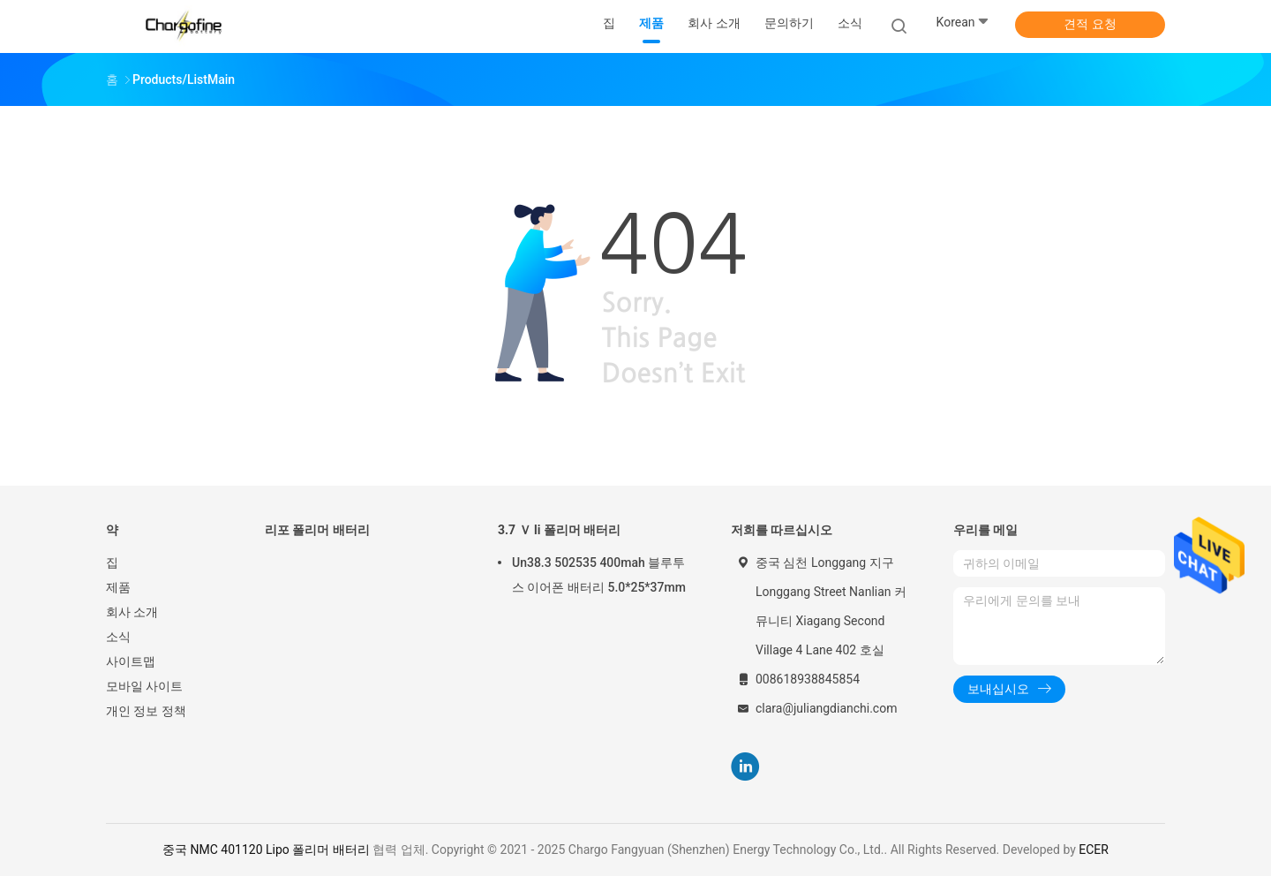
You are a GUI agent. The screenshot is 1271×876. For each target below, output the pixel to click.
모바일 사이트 (144, 686)
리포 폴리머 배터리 (317, 530)
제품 (118, 587)
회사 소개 (132, 612)
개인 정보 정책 (146, 711)
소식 (118, 637)
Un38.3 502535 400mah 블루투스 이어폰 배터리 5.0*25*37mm (599, 574)
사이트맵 (130, 661)
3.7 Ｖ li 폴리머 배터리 (559, 530)
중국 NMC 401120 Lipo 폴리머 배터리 (266, 849)
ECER (1094, 849)
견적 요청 (1090, 24)
